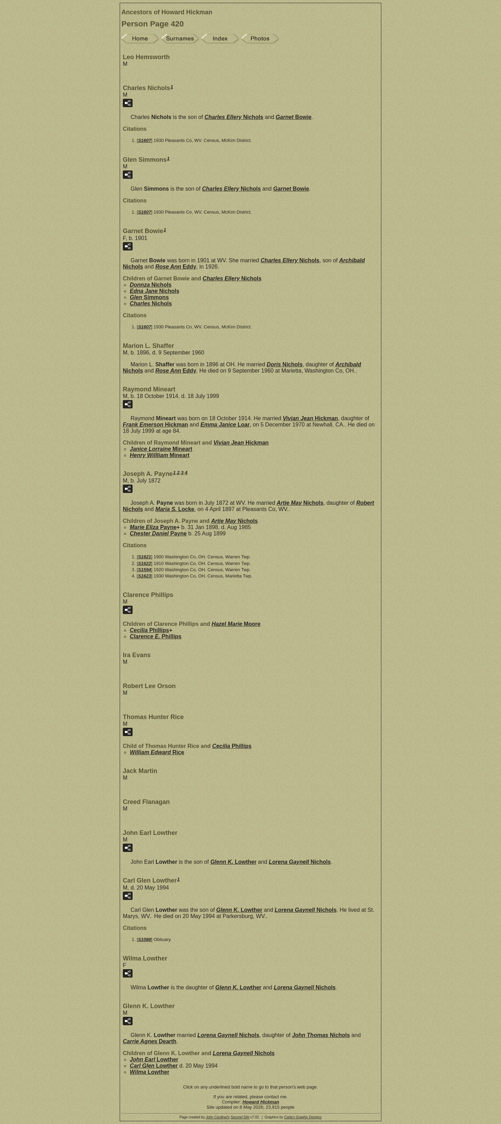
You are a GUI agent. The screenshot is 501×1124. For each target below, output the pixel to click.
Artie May (300, 503)
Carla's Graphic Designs (303, 1117)
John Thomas (321, 1035)
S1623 (144, 576)
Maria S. (174, 509)
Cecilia (149, 630)
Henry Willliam (159, 455)
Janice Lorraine (161, 449)
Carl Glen (154, 1066)
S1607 (144, 140)
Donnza (151, 285)
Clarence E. (156, 636)
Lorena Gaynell (300, 862)
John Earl (154, 1059)
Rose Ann (175, 267)
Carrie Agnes (149, 1041)
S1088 (144, 939)
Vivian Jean (310, 418)
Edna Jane (154, 291)
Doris (285, 364)
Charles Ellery (234, 117)
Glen (149, 297)
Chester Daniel (158, 533)
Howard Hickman (260, 1102)
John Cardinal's (218, 1117)
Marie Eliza (153, 527)
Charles (151, 303)
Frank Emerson (155, 425)
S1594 (144, 569)
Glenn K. (233, 862)
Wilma (149, 1072)
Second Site (240, 1117)
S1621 (144, 556)
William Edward (157, 752)
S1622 (144, 563)
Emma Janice (224, 425)
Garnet (293, 117)
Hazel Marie (236, 624)
